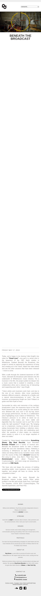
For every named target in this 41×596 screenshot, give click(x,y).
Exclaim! (26, 455)
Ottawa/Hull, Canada (20, 579)
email (11, 520)
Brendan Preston (8, 444)
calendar (20, 512)
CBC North (14, 463)
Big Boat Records (17, 442)
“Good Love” (13, 358)
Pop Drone (8, 553)
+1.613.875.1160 (20, 575)
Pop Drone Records (20, 563)
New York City (32, 565)
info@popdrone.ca (20, 577)
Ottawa (23, 565)
